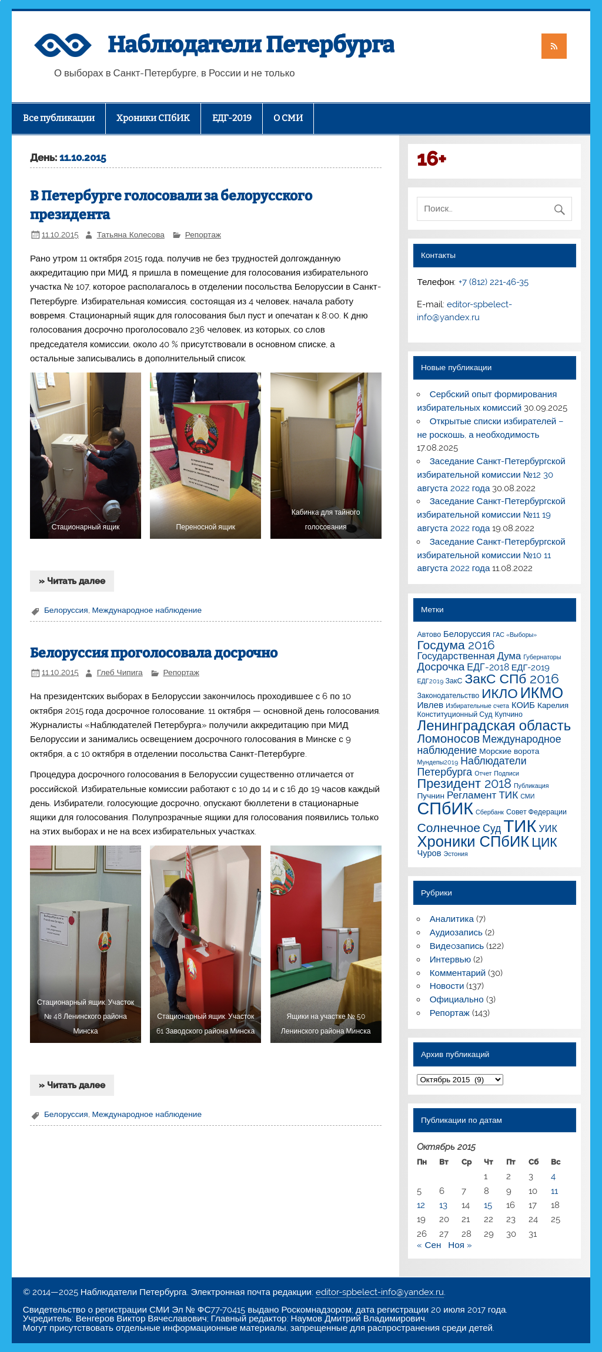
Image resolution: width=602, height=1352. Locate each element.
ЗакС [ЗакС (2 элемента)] (454, 680)
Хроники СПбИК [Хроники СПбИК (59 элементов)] (473, 841)
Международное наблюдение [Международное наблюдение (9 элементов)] (489, 744)
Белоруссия (66, 610)
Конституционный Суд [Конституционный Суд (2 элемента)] (454, 714)
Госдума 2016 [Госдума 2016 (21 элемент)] (455, 645)
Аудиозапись (456, 932)
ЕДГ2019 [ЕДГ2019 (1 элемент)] (430, 681)
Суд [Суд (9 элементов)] (492, 828)
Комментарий (458, 973)
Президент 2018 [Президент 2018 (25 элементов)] (464, 783)
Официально (457, 999)
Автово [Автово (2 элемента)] (429, 634)
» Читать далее (72, 581)
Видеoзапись (457, 946)
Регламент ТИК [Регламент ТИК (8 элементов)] (482, 795)
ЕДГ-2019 (232, 118)
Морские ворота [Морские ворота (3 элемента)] (509, 751)
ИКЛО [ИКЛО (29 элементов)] (499, 693)
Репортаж (203, 234)
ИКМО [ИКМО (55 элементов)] (541, 693)
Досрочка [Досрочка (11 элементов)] (440, 666)
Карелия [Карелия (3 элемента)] (552, 705)
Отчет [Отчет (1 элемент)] (482, 773)
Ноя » (460, 1245)
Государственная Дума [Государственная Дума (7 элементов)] (469, 656)
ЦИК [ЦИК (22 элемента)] (544, 842)
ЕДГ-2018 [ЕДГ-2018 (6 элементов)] (488, 667)
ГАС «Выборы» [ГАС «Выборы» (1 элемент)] (515, 634)
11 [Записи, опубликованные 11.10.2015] (554, 1191)
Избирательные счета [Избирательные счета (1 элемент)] (477, 705)
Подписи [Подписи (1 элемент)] (506, 773)
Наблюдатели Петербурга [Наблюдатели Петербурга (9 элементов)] (471, 765)
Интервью (450, 959)
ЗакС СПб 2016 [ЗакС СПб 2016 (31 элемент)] (512, 678)
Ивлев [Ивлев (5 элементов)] (430, 704)
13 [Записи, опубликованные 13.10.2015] (443, 1205)
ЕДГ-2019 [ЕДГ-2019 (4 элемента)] (530, 667)
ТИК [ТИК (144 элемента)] (519, 826)
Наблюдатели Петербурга (251, 44)
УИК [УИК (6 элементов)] (548, 828)
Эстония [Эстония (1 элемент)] (456, 853)
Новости (447, 986)
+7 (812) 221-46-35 (494, 282)
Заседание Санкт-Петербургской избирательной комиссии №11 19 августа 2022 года (491, 515)
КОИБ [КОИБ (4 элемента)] (523, 705)
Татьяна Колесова (131, 234)
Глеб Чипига (120, 672)
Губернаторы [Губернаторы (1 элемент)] (542, 656)
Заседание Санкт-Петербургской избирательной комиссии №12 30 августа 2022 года (491, 475)
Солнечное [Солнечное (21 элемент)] (448, 827)
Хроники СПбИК (153, 118)
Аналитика (452, 919)
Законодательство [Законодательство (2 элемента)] (448, 695)
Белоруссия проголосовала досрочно (153, 653)
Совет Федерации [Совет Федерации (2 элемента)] (536, 811)
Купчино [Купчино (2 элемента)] (508, 714)
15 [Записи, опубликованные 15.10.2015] (488, 1205)
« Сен (429, 1245)
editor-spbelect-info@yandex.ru (380, 1292)
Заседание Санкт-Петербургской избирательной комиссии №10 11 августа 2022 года (491, 555)
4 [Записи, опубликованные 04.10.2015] (553, 1176)
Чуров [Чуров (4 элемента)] (429, 853)
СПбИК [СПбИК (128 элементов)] (445, 808)
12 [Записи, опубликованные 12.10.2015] (421, 1205)
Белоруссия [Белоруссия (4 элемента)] (466, 634)
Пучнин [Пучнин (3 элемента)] (430, 795)
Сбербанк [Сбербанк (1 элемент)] (490, 812)
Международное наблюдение (147, 610)
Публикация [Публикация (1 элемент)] (531, 785)
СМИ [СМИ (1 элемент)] (527, 796)
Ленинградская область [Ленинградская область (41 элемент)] (494, 725)
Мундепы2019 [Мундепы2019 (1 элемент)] (437, 762)
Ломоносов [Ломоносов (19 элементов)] (448, 739)
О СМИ (288, 118)
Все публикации (59, 118)
